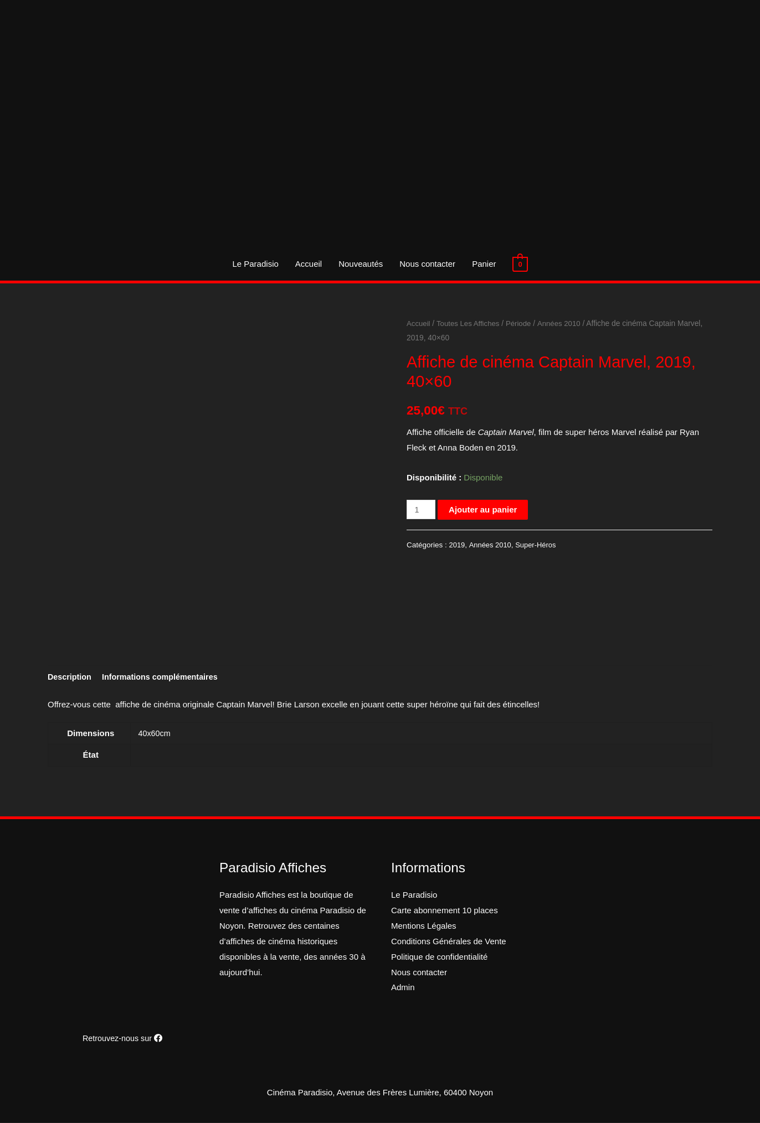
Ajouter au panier (484, 509)
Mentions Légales (423, 926)
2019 (457, 545)
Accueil (308, 263)
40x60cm (155, 734)
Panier (484, 263)
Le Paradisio (255, 263)
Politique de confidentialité (439, 957)
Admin (403, 988)
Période (523, 323)
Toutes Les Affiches (471, 323)
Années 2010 (564, 323)
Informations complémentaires (164, 677)
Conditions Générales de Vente (448, 942)
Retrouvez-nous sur (122, 1039)
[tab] (71, 678)
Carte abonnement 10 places (444, 911)
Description (71, 677)
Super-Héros (538, 545)
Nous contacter (427, 263)
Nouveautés (360, 263)
